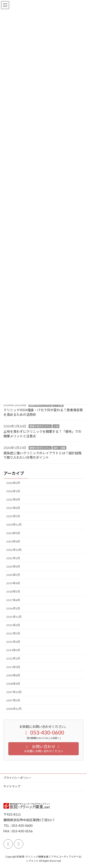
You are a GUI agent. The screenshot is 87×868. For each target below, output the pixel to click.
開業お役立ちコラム (40, 405)
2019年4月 (13, 583)
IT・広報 (58, 405)
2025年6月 (13, 508)
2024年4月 (13, 541)
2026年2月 (13, 483)
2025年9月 (13, 499)
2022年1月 (13, 558)
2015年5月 (13, 633)
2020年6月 (13, 566)
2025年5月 (13, 516)
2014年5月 (13, 650)
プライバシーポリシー (17, 778)
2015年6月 (13, 625)
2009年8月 (13, 675)
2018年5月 (13, 591)
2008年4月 (13, 683)
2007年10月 (14, 692)
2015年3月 (13, 642)
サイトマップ (11, 786)
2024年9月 (13, 533)
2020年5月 (13, 575)
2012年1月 (13, 658)
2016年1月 (13, 608)
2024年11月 (14, 525)
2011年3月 (13, 667)
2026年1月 (13, 491)
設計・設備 (59, 448)
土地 (56, 426)
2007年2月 (13, 700)
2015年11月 (14, 617)
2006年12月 (14, 708)
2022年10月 (14, 550)
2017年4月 (13, 600)
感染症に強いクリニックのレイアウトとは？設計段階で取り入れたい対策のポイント (42, 455)
